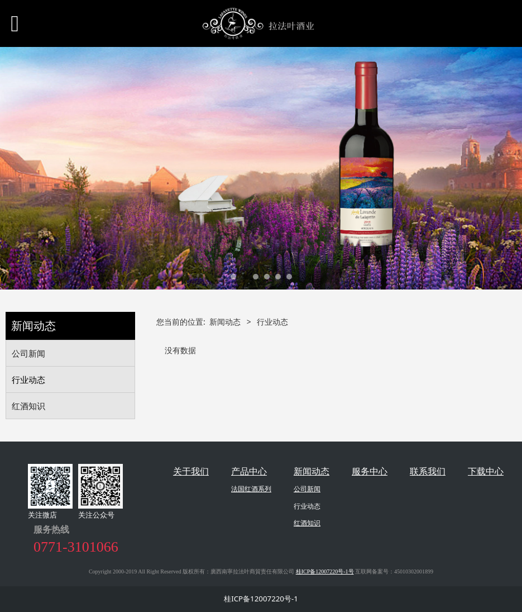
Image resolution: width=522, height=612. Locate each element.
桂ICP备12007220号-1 (261, 599)
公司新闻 (28, 353)
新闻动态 (225, 321)
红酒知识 (28, 405)
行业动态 (28, 379)
